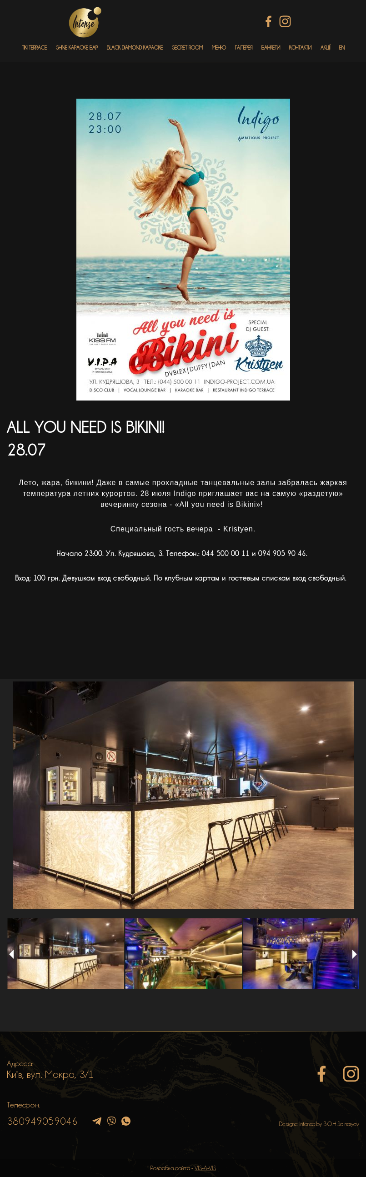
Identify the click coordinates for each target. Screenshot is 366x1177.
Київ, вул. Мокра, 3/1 (50, 1074)
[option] (183, 795)
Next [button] (354, 954)
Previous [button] (11, 954)
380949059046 (42, 1121)
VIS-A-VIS (205, 1168)
